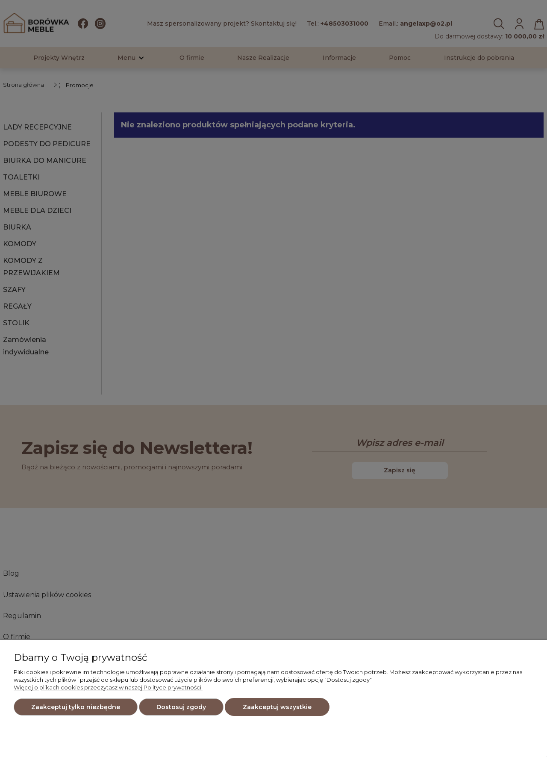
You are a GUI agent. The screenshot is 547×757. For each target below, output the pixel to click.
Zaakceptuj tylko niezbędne (75, 707)
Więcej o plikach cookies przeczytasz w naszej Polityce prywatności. (108, 687)
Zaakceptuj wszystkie (277, 707)
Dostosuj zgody (181, 707)
